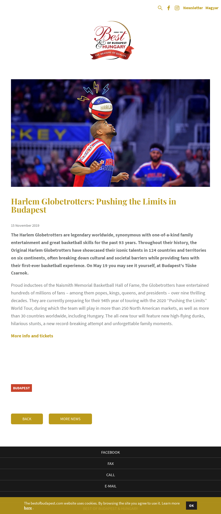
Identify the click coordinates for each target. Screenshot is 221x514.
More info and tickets (32, 336)
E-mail (111, 485)
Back (26, 418)
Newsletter (193, 8)
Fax (111, 463)
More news (70, 418)
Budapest (21, 388)
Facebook (110, 452)
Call (110, 474)
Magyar (211, 8)
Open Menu (8, 8)
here (28, 508)
